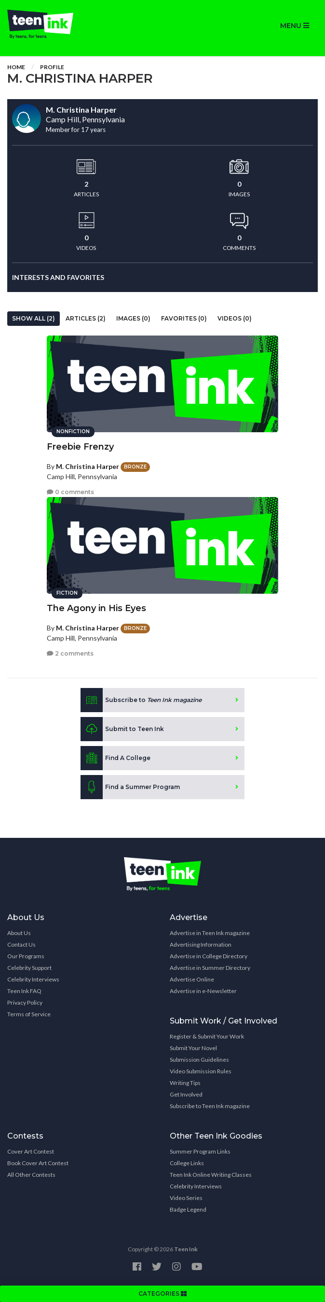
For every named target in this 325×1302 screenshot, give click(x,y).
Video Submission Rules (200, 1071)
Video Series (186, 1197)
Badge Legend (188, 1209)
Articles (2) (86, 318)
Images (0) (133, 318)
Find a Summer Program (130, 787)
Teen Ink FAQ (24, 991)
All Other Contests (31, 1174)
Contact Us (21, 944)
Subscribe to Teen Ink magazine (210, 1106)
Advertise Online (192, 979)
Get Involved (186, 1094)
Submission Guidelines (199, 1059)
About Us (19, 932)
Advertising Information (200, 944)
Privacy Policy (24, 1002)
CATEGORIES (162, 1293)
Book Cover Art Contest (37, 1163)
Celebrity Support (29, 967)
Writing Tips (185, 1082)
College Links (187, 1163)
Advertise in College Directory (208, 956)
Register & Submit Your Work (207, 1036)
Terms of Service (29, 1014)
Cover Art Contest (30, 1151)
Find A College (115, 758)
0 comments (70, 492)
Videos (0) (234, 318)
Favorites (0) (184, 318)
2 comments (70, 653)
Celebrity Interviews (33, 979)
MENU (294, 25)
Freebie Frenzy (80, 446)
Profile (52, 67)
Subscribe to (141, 700)
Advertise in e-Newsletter (203, 991)
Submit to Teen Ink (122, 729)
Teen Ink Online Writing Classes (211, 1174)
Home (16, 67)
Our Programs (25, 956)
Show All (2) (33, 318)
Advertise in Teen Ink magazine (210, 932)
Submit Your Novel (193, 1048)
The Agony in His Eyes (96, 608)
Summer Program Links (200, 1151)
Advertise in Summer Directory (210, 967)
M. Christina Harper (87, 466)
